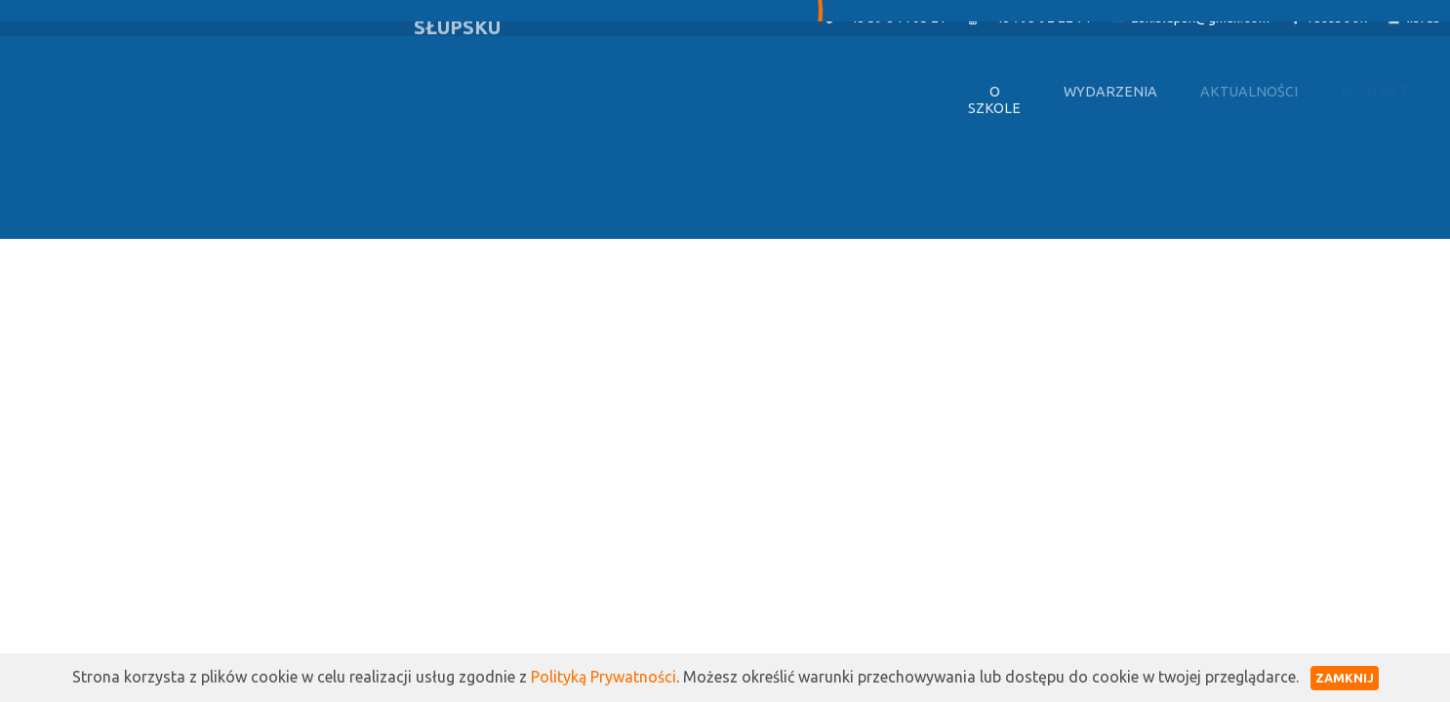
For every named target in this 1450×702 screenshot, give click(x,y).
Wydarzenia (1110, 91)
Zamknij (1344, 677)
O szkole (994, 100)
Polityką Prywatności (603, 676)
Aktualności (1249, 91)
